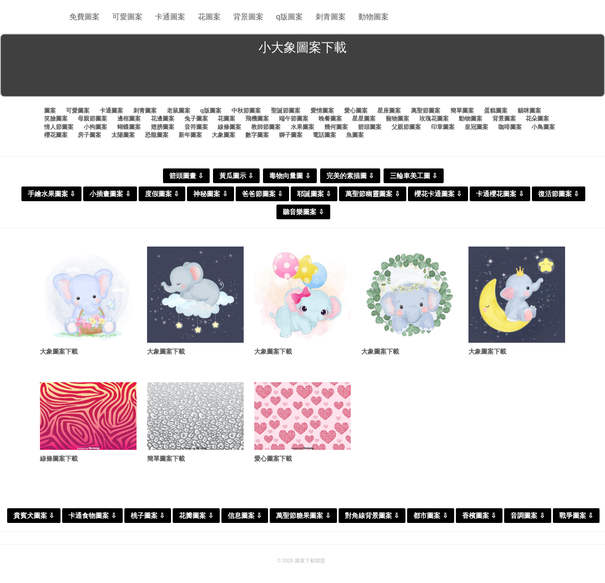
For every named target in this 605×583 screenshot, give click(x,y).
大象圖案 (223, 134)
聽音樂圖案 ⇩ (303, 211)
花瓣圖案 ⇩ (196, 515)
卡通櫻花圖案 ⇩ (499, 193)
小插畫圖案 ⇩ (109, 193)
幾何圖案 (336, 126)
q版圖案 (289, 17)
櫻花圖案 (56, 134)
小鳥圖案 (543, 126)
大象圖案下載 (59, 351)
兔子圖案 (196, 118)
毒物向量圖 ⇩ (289, 175)
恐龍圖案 (156, 134)
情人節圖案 (59, 126)
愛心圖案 (356, 110)
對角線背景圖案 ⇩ (372, 515)
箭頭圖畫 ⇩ (186, 175)
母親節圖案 (92, 118)
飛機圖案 (257, 118)
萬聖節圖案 (425, 110)
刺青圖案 (331, 17)
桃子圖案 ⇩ (148, 515)
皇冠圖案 (476, 126)
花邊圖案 (162, 118)
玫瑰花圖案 (434, 118)
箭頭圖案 (369, 126)
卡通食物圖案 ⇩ (92, 515)
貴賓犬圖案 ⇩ (33, 515)
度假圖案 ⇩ (162, 193)
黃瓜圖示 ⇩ (236, 175)
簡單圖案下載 (166, 458)
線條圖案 (229, 126)
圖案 (50, 110)
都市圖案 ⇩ (430, 515)
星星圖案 (364, 118)
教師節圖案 (266, 126)
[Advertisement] (302, 77)
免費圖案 (84, 17)
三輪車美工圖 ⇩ (413, 175)
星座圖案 (389, 110)
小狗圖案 (95, 126)
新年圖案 (190, 134)
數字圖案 (257, 134)
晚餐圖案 (330, 118)
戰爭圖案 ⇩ (576, 515)
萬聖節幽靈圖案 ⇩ (372, 193)
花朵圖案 (537, 118)
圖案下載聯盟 (310, 561)
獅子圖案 (290, 134)
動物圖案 (373, 17)
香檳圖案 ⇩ (479, 515)
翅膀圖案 (162, 126)
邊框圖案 (129, 118)
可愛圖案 (127, 17)
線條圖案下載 (59, 458)
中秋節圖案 (246, 110)
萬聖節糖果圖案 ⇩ (303, 515)
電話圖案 (324, 134)
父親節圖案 (406, 126)
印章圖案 (443, 126)
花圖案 (209, 17)
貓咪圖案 (529, 110)
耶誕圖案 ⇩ (314, 193)
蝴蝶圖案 (129, 126)
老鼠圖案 (178, 110)
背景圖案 (248, 17)
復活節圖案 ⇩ (558, 193)
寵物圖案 (397, 118)
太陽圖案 (123, 134)
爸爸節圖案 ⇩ (262, 193)
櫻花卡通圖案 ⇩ (438, 193)
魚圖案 (355, 134)
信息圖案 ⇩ (245, 515)
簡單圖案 (462, 110)
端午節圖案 (293, 118)
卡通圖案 (170, 17)
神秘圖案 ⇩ (210, 193)
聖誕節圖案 (285, 110)
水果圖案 (302, 126)
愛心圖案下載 (273, 458)
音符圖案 (196, 126)
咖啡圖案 (510, 126)
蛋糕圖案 (496, 110)
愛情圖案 (322, 110)
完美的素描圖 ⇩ (350, 175)
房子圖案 (89, 134)
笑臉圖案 (56, 118)
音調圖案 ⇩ (527, 515)
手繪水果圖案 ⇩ (51, 193)
